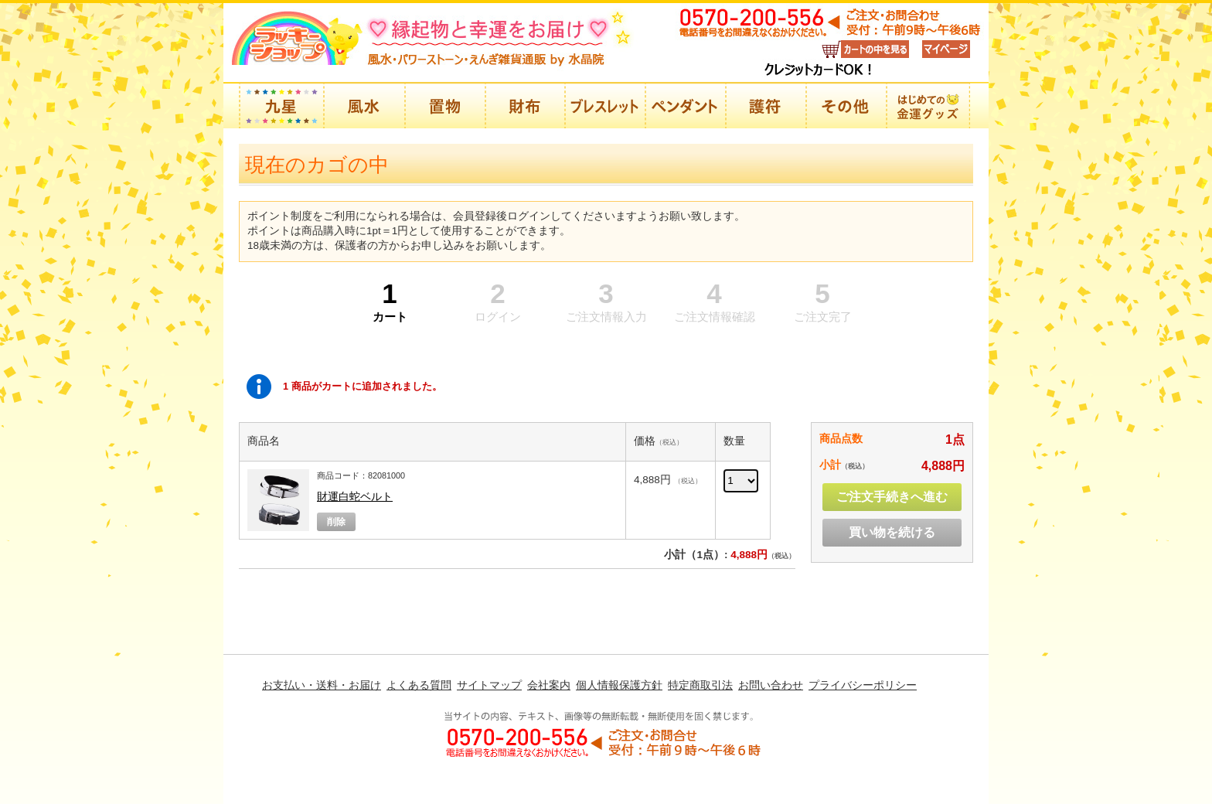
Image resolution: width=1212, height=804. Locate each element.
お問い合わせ (770, 685)
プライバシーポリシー (863, 685)
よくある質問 (418, 685)
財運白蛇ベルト (355, 496)
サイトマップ (489, 685)
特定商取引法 (700, 685)
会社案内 (548, 685)
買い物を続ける (892, 532)
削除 (336, 521)
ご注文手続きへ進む (892, 496)
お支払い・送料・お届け (321, 685)
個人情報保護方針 (619, 685)
